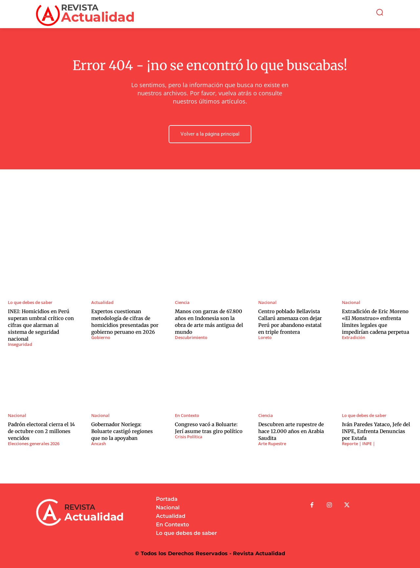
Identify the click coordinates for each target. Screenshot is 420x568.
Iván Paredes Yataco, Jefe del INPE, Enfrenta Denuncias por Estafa (376, 431)
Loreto (265, 337)
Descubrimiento (191, 337)
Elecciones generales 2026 (33, 444)
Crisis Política (188, 437)
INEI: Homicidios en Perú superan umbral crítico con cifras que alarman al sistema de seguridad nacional (41, 325)
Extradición (353, 337)
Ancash (98, 444)
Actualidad (102, 302)
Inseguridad (20, 344)
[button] (379, 12)
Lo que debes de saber (30, 302)
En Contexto (187, 415)
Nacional (267, 302)
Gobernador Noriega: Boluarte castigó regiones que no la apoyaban (122, 431)
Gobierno (100, 337)
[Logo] (82, 14)
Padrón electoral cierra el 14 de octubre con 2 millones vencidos (41, 431)
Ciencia (182, 302)
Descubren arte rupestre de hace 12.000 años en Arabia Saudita (291, 431)
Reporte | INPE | (358, 444)
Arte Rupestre (272, 444)
